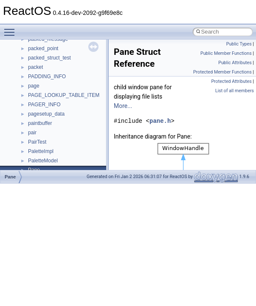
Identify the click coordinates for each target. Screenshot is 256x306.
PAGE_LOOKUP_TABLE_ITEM (63, 95)
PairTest (37, 142)
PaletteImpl (40, 151)
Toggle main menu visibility (11, 28)
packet (35, 67)
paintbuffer (40, 123)
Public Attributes (235, 62)
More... (123, 105)
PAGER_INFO (44, 105)
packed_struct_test (49, 58)
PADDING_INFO (47, 76)
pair (32, 133)
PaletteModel (43, 161)
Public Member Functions (226, 53)
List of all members (234, 91)
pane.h (160, 121)
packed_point (43, 48)
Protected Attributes (231, 81)
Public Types (239, 44)
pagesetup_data (46, 114)
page (33, 86)
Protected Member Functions (222, 72)
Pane (10, 176)
